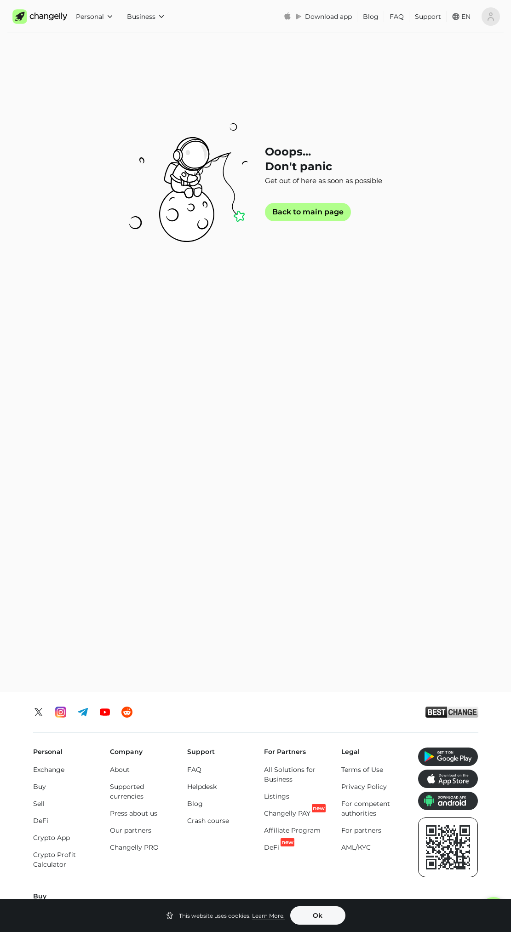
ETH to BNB (230, 733)
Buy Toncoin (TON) (216, 570)
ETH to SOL (229, 750)
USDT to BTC (320, 699)
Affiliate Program (292, 470)
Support (428, 16)
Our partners (130, 470)
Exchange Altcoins (62, 780)
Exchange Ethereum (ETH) (65, 732)
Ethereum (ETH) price (68, 826)
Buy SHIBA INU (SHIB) (440, 558)
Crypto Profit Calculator (54, 500)
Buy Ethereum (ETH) (56, 576)
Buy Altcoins (436, 606)
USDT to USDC (323, 716)
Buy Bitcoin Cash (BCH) (367, 621)
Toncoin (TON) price (442, 829)
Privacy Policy (364, 427)
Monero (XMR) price (65, 843)
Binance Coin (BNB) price (291, 829)
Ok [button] (317, 915)
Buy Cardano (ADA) (360, 594)
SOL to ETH (407, 733)
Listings (276, 436)
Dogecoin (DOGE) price (225, 865)
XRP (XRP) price (147, 851)
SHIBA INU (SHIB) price (447, 856)
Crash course (208, 461)
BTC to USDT (143, 700)
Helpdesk (202, 427)
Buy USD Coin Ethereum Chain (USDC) (365, 562)
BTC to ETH (140, 717)
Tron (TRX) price (370, 851)
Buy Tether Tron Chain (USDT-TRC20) (289, 599)
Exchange (48, 410)
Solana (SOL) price (300, 851)
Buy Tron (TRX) (210, 553)
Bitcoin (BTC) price (144, 829)
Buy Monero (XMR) (139, 570)
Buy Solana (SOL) (137, 587)
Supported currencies (127, 432)
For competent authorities (365, 449)
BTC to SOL (140, 751)
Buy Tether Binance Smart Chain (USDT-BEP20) (287, 640)
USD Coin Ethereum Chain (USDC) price (222, 834)
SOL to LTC (406, 750)
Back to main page (308, 212)
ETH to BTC (229, 699)
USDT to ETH (320, 750)
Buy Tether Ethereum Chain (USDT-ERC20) (289, 562)
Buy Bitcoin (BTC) (62, 554)
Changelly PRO (134, 487)
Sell (39, 444)
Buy (39, 427)
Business (145, 16)
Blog (371, 16)
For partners (361, 470)
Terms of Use (362, 410)
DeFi (40, 461)
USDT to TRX (320, 733)
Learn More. (268, 915)
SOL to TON (408, 699)
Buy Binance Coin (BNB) (215, 592)
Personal (94, 16)
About (120, 410)
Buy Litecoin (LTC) (62, 598)
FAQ (397, 16)
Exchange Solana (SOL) (60, 758)
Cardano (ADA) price (368, 829)
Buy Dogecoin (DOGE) (439, 584)
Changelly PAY (287, 453)
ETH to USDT (232, 716)
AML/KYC (356, 487)
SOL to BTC (407, 716)
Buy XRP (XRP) (133, 553)
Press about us (133, 453)
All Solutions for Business (290, 415)
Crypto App (51, 478)
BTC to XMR (141, 734)
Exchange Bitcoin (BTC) (61, 705)
